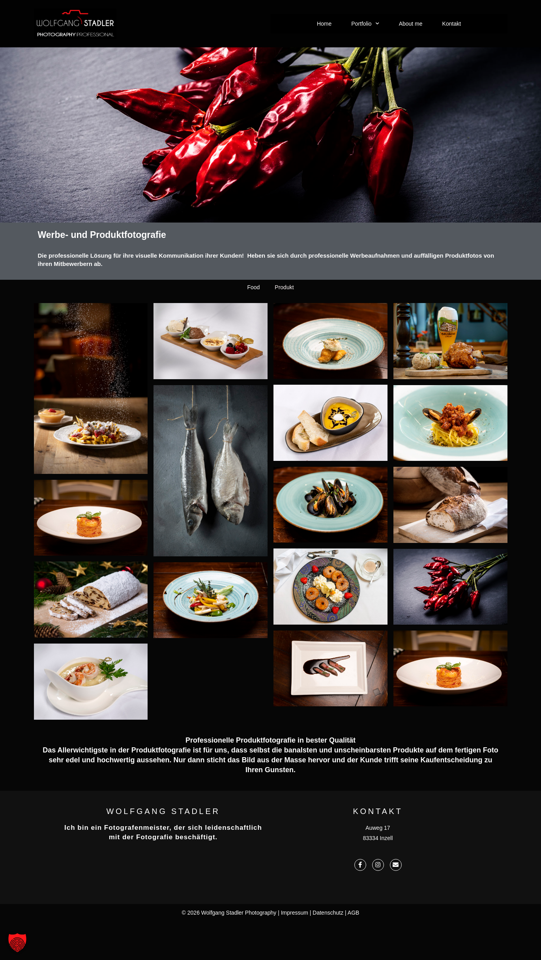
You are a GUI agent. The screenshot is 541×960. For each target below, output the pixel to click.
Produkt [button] (284, 372)
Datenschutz (328, 912)
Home (324, 24)
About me (411, 24)
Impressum (294, 912)
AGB (353, 912)
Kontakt (451, 24)
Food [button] (253, 372)
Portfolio (365, 24)
